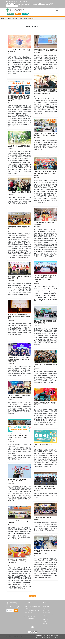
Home (2, 18)
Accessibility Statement (17, 636)
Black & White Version (12, 6)
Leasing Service (46, 612)
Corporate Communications (12, 18)
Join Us (44, 608)
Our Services (46, 610)
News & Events (23, 18)
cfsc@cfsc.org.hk (11, 1)
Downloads (45, 617)
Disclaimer (8, 636)
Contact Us (45, 621)
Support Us (10, 13)
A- (30, 4)
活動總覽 (32, 596)
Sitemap (45, 623)
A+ (51, 4)
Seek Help (18, 13)
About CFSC (46, 606)
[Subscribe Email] (10, 610)
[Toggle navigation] (57, 9)
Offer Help (25, 13)
